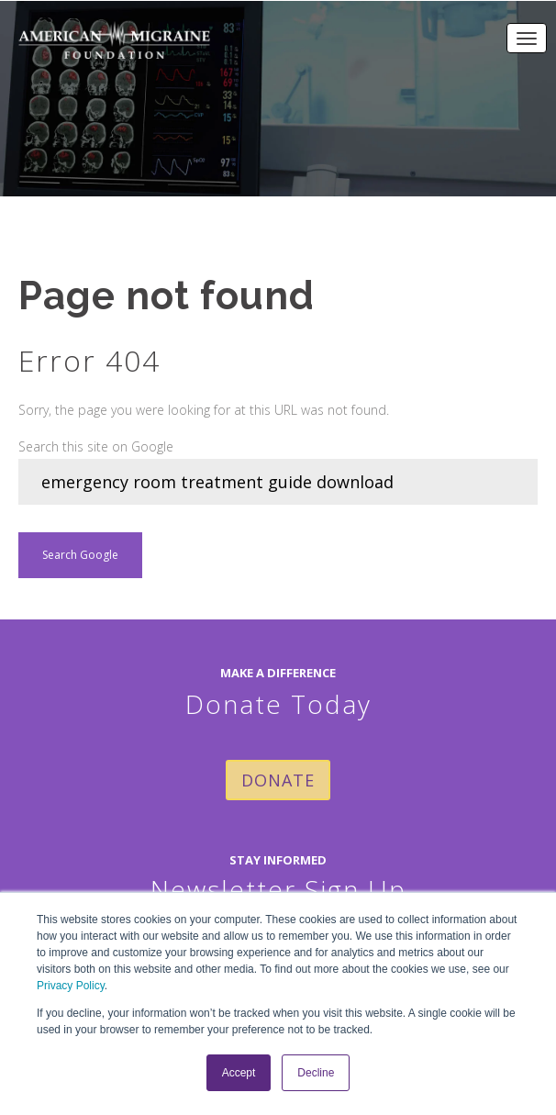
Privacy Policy (71, 985)
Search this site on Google (95, 446)
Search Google (80, 555)
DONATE (278, 780)
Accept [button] (239, 1072)
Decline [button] (315, 1072)
